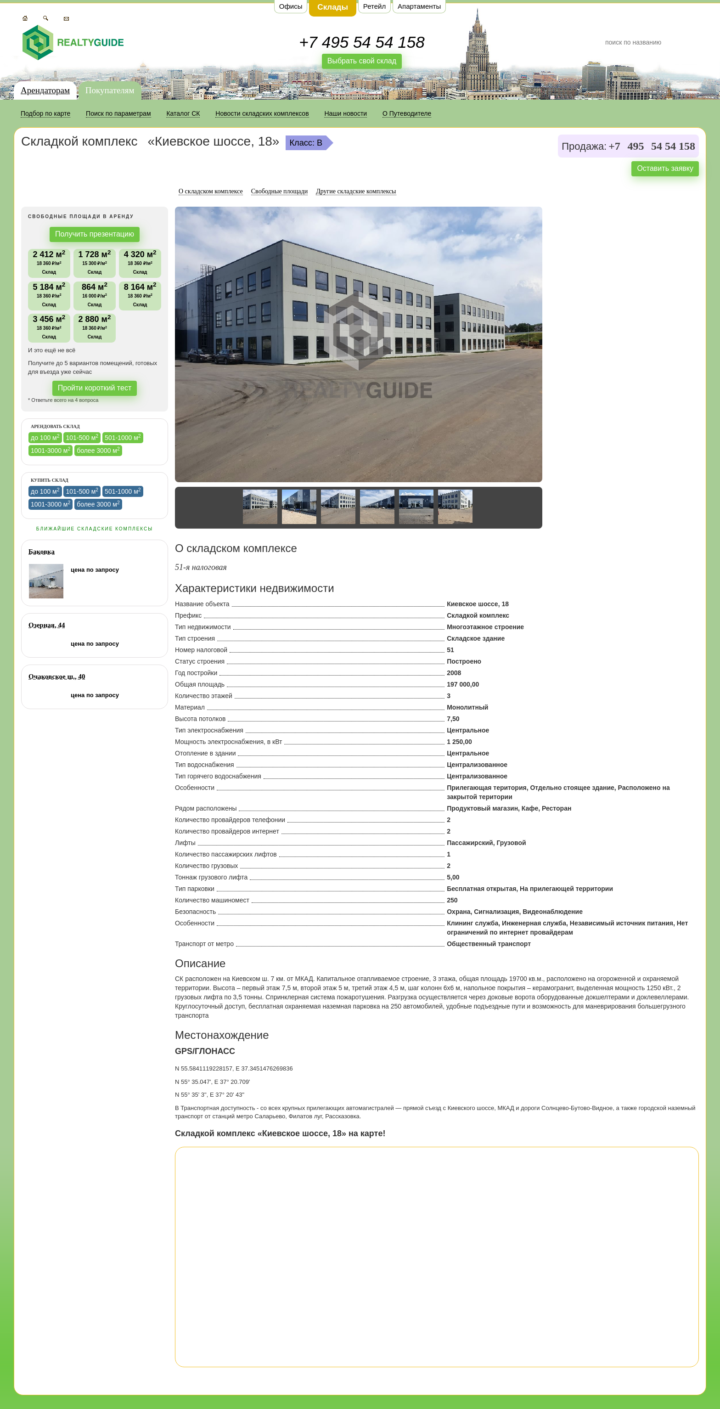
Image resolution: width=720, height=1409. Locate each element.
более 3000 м (98, 450)
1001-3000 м (50, 450)
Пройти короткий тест (95, 388)
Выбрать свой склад (361, 61)
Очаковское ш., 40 (56, 676)
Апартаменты (419, 6)
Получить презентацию (94, 234)
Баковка (41, 551)
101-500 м (82, 437)
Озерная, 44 (46, 625)
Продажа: (584, 146)
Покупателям (110, 90)
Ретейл (374, 6)
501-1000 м (123, 437)
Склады (332, 7)
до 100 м (45, 437)
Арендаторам (45, 90)
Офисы (291, 6)
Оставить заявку (665, 168)
